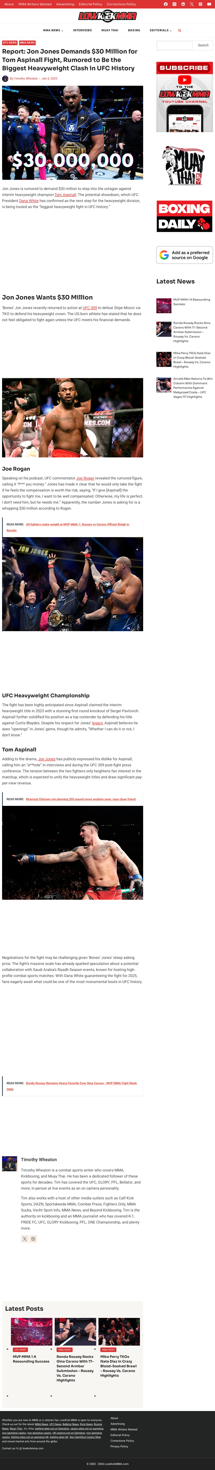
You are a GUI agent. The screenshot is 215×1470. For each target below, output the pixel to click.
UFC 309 (90, 308)
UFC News (10, 43)
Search (203, 45)
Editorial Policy (90, 4)
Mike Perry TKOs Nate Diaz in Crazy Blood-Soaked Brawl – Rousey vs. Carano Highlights (118, 1366)
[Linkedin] (183, 4)
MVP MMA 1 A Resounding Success (31, 1359)
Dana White (29, 201)
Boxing (134, 30)
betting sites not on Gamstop (71, 1429)
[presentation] (31, 1332)
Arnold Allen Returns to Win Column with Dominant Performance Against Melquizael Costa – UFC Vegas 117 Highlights (193, 388)
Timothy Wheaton (26, 78)
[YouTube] (209, 4)
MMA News (27, 43)
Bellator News (72, 1424)
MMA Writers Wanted (35, 4)
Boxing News (18, 1429)
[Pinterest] (200, 4)
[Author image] (5, 79)
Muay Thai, (34, 1429)
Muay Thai (109, 30)
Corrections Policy (121, 4)
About (9, 4)
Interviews (82, 30)
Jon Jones (46, 759)
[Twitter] (192, 4)
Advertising (65, 4)
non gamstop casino (41, 1433)
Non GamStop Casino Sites (18, 1441)
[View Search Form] (180, 31)
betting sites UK (90, 1437)
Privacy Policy (119, 1446)
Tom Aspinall (65, 195)
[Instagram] (174, 4)
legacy (97, 723)
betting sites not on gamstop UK (59, 1437)
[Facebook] (166, 4)
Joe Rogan (85, 478)
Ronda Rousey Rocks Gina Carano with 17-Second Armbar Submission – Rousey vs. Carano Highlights (75, 1368)
